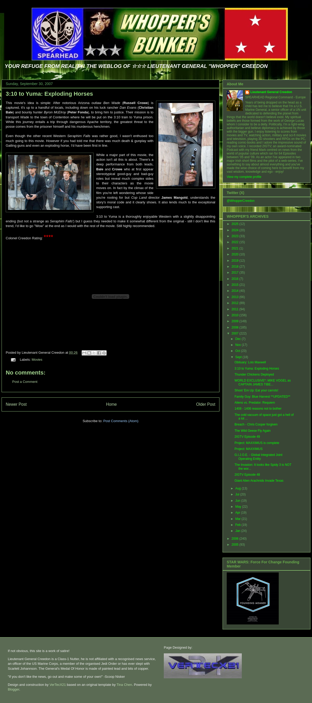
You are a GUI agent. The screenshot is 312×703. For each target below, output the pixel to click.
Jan (238, 531)
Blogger (13, 689)
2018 (235, 266)
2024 (235, 230)
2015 (235, 285)
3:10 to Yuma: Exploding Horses (49, 94)
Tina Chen (124, 685)
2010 (235, 315)
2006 (235, 538)
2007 (235, 333)
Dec (238, 339)
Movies (37, 360)
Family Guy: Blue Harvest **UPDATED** (262, 396)
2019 (235, 260)
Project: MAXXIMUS (249, 449)
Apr (238, 512)
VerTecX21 (57, 685)
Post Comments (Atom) (120, 421)
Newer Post (16, 404)
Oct (238, 351)
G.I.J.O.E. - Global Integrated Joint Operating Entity (258, 456)
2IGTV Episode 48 (247, 474)
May (238, 506)
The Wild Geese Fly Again (253, 431)
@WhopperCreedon (241, 201)
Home (111, 404)
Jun (238, 500)
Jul (237, 494)
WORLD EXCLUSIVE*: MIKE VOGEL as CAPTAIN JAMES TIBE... (263, 382)
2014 (235, 291)
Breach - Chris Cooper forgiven (256, 424)
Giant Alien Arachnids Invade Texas (259, 480)
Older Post (205, 404)
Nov (238, 345)
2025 (235, 224)
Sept (239, 357)
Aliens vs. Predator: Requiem (255, 402)
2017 (235, 272)
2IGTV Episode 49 (247, 436)
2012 (235, 303)
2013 (235, 297)
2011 (235, 309)
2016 (235, 279)
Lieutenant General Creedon (271, 92)
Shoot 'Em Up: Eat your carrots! (256, 390)
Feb (238, 525)
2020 (235, 254)
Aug (238, 488)
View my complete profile (244, 177)
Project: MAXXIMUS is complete (257, 443)
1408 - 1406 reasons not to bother (258, 408)
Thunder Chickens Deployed (254, 374)
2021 (235, 248)
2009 (235, 321)
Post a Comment (24, 382)
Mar (238, 519)
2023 (235, 236)
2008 (235, 327)
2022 (235, 242)
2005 (235, 544)
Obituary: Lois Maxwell (250, 362)
